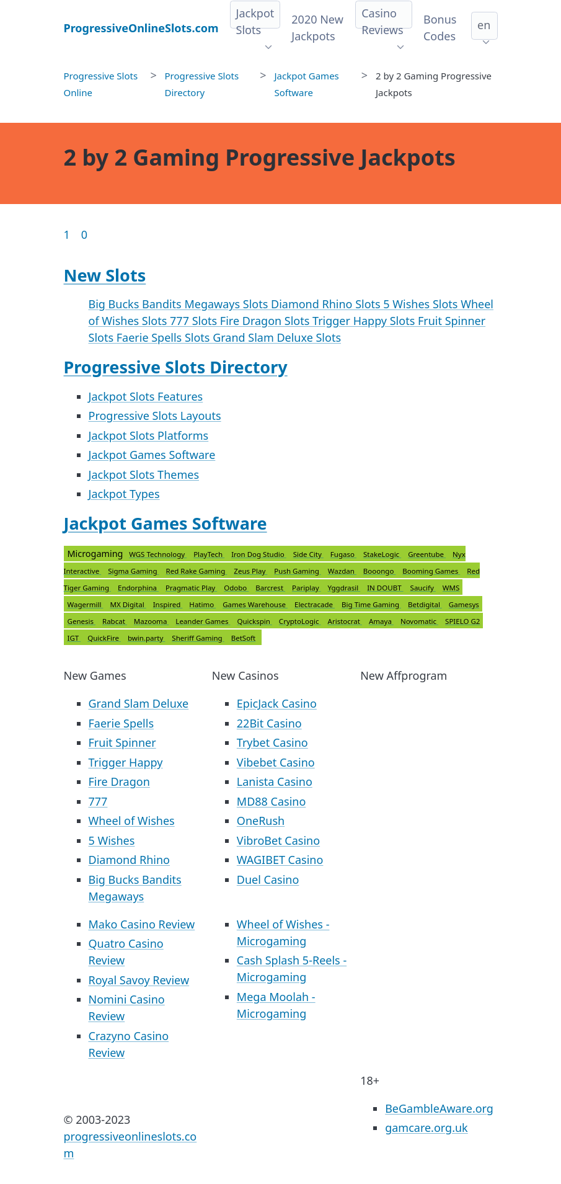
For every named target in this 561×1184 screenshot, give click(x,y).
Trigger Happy (126, 762)
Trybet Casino (272, 742)
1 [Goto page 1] (67, 234)
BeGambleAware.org (439, 1108)
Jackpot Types (124, 493)
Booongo (379, 571)
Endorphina (138, 587)
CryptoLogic (300, 621)
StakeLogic (382, 554)
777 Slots (195, 320)
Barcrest (270, 587)
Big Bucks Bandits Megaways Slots (180, 303)
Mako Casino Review (142, 924)
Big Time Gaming (371, 604)
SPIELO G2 (462, 621)
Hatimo (202, 604)
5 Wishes (112, 840)
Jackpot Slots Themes (144, 474)
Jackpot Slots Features (146, 396)
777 (98, 801)
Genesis (82, 621)
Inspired (168, 604)
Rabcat (114, 621)
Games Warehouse (255, 604)
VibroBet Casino (278, 840)
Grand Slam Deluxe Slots (277, 337)
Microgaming (274, 596)
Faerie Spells (121, 723)
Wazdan (342, 571)
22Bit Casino (269, 723)
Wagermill (86, 604)
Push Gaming (297, 571)
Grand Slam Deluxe (139, 703)
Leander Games (202, 621)
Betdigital (425, 604)
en (483, 24)
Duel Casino (268, 879)
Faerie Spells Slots (165, 337)
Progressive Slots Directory (176, 366)
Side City (308, 554)
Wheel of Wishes (132, 820)
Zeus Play (250, 571)
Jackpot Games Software (152, 454)
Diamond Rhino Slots (327, 303)
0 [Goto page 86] (84, 234)
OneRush (261, 820)
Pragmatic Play (191, 587)
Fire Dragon (119, 781)
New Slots (105, 275)
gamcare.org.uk (426, 1127)
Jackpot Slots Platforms (149, 435)
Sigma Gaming (133, 571)
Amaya (381, 621)
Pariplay (306, 587)
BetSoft (243, 638)
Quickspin (254, 621)
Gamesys (464, 604)
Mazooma (151, 621)
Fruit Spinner (122, 742)
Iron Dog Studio (258, 554)
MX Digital (128, 604)
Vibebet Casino (276, 762)
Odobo (236, 587)
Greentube (427, 554)
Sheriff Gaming (198, 638)
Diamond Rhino (129, 859)
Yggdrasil (344, 587)
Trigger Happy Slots (365, 320)
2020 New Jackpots (317, 27)
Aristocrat (345, 621)
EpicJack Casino (277, 703)
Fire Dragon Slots (266, 320)
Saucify (423, 587)
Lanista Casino (274, 781)
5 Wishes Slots (422, 303)
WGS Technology (158, 554)
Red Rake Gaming (196, 571)
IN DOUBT (385, 587)
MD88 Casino (271, 801)
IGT (74, 638)
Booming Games (431, 571)
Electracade (314, 604)
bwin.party (146, 638)
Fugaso (343, 554)
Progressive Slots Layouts (155, 415)
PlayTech (208, 554)
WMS (451, 587)
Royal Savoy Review (139, 980)
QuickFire (104, 638)
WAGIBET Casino (280, 859)
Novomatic (419, 621)
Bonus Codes (439, 27)
